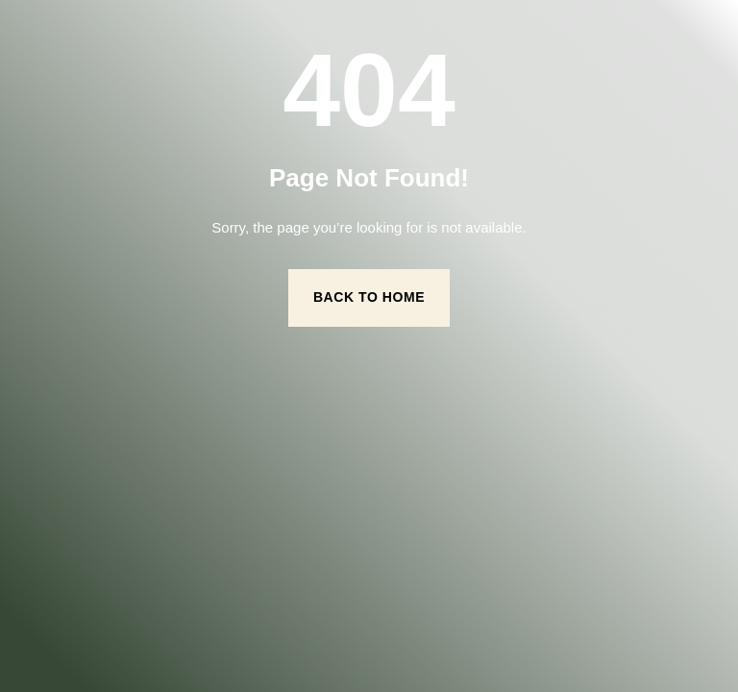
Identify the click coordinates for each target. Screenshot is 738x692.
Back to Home (369, 297)
